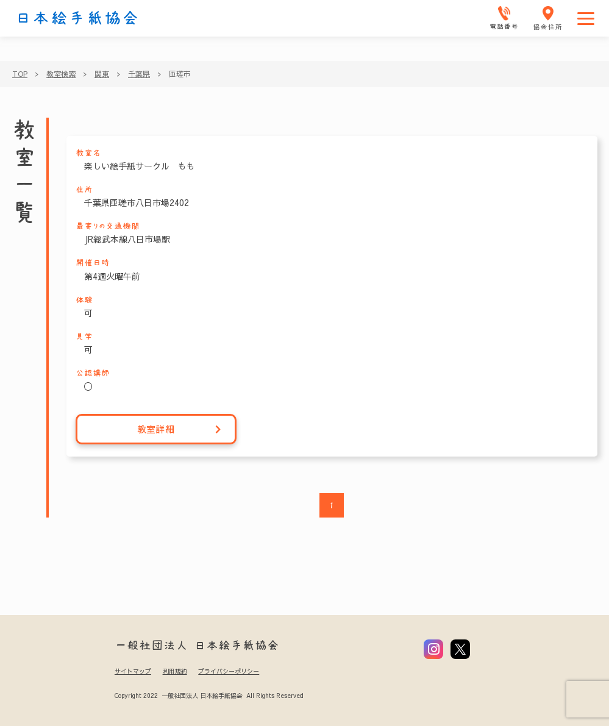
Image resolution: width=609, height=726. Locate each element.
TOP (19, 74)
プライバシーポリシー (228, 671)
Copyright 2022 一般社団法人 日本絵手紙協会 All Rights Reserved (209, 695)
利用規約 (175, 671)
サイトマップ (133, 671)
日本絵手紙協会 (77, 18)
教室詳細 (179, 429)
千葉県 (139, 74)
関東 (101, 74)
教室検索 (61, 74)
